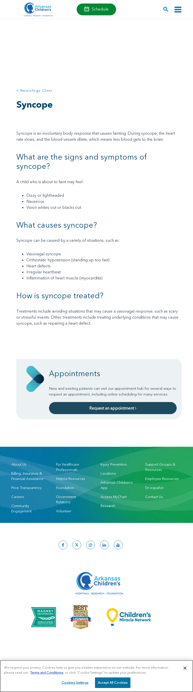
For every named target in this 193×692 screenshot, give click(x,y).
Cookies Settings (75, 682)
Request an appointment (112, 408)
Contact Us (154, 497)
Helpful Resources (70, 478)
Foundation (65, 487)
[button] (166, 9)
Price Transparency (26, 487)
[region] (96, 676)
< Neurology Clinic (34, 90)
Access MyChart (114, 497)
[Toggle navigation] (178, 9)
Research (108, 506)
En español (154, 487)
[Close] (184, 668)
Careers (17, 497)
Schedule (100, 9)
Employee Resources (162, 478)
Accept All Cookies (113, 682)
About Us (18, 464)
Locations (108, 473)
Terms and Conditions (46, 672)
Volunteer (63, 511)
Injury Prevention (114, 464)
